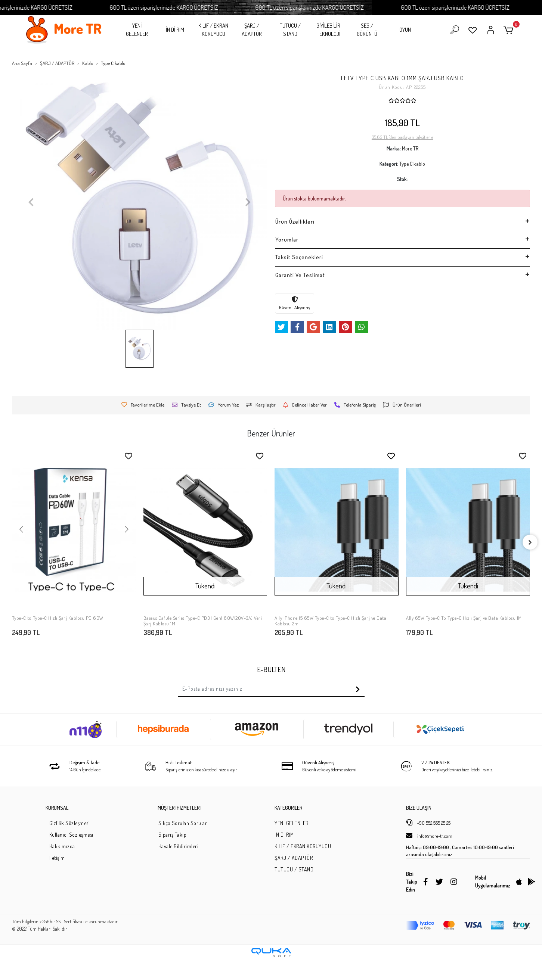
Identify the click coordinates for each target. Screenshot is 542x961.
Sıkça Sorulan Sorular (182, 823)
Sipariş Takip (172, 834)
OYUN (405, 29)
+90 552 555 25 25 (428, 822)
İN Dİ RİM (175, 29)
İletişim (57, 858)
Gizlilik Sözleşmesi (69, 823)
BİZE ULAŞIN (418, 808)
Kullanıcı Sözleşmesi (71, 834)
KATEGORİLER (288, 808)
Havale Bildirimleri (178, 846)
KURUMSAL (57, 808)
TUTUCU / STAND (290, 30)
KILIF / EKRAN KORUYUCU (213, 30)
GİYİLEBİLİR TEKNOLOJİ (328, 30)
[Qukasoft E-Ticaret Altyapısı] (271, 952)
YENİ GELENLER (137, 30)
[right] (530, 542)
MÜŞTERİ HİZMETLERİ (179, 808)
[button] (510, 30)
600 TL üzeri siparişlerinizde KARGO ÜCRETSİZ (187, 7)
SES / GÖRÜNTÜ (367, 30)
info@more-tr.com (429, 835)
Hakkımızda (62, 846)
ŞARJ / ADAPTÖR (252, 30)
